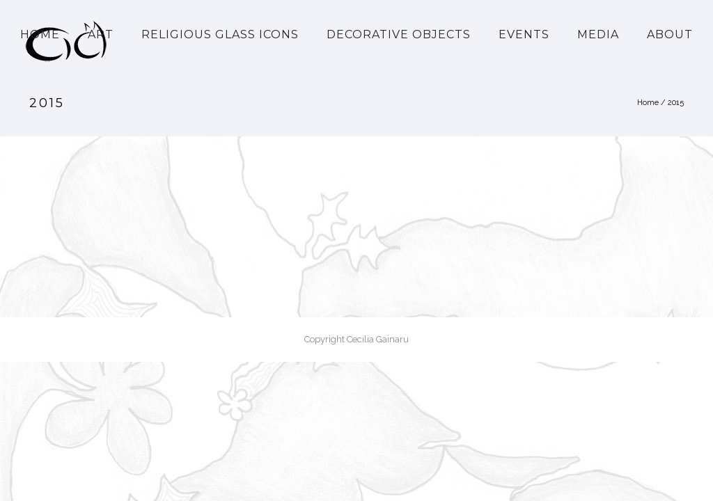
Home (40, 34)
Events (524, 34)
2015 (676, 102)
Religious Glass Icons (220, 34)
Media (598, 34)
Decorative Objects (399, 34)
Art (100, 34)
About (670, 34)
